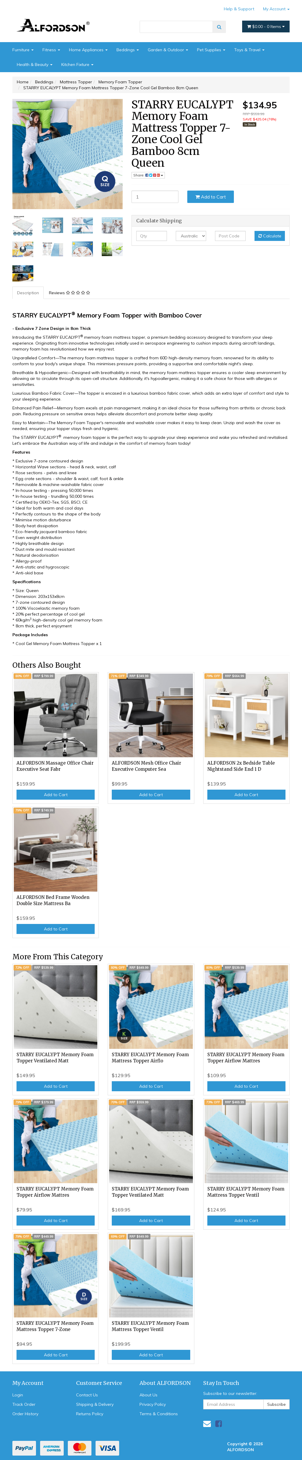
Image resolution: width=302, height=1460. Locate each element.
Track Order (23, 1404)
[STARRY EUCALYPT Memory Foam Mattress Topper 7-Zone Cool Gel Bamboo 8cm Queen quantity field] (155, 197)
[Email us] (207, 1423)
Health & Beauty (34, 64)
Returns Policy (89, 1413)
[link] (218, 1423)
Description (28, 292)
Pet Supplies (211, 49)
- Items (266, 26)
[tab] (28, 293)
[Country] (191, 236)
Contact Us (87, 1395)
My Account (276, 8)
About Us (148, 1395)
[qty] (151, 236)
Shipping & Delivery (95, 1404)
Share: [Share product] (148, 175)
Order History (25, 1413)
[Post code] (230, 236)
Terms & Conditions (158, 1413)
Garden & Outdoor (168, 49)
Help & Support (239, 8)
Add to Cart (210, 197)
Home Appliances (88, 49)
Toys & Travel (249, 49)
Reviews (69, 292)
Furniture (23, 49)
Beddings (127, 49)
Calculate (269, 236)
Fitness (51, 49)
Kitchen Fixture (77, 64)
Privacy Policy (152, 1404)
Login (17, 1395)
